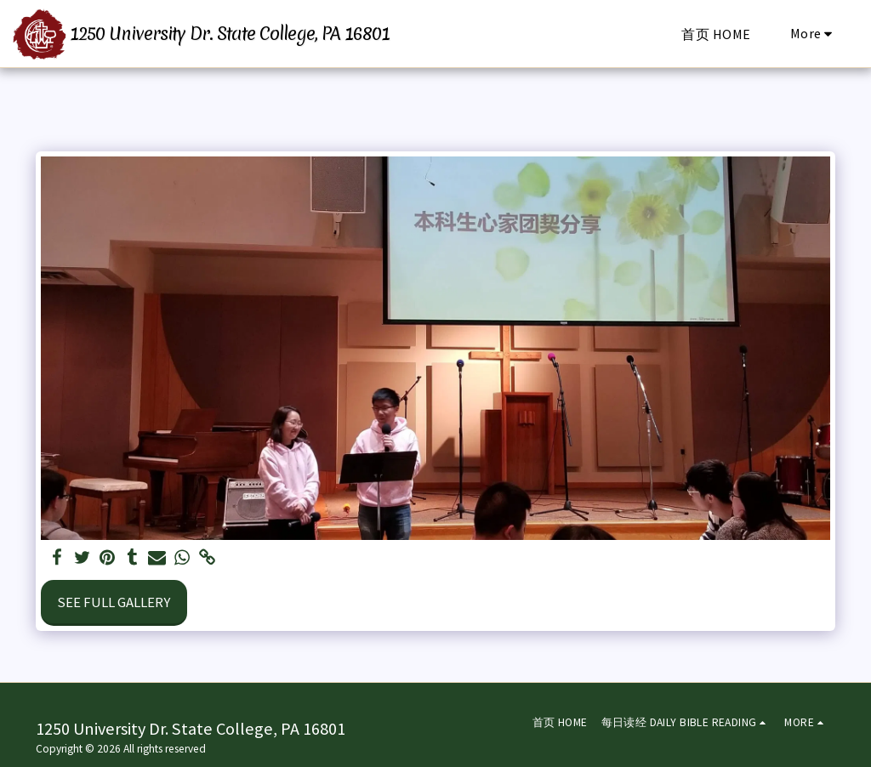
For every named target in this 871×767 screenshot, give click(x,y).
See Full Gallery (113, 602)
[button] (686, 722)
